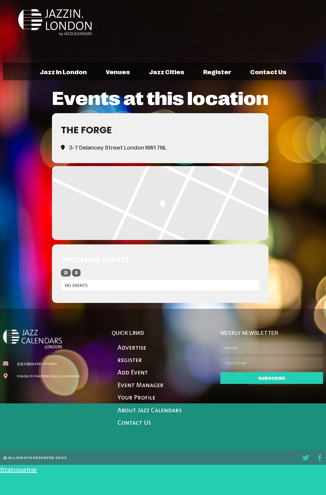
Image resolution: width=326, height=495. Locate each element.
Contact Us (134, 423)
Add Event (133, 372)
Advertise (132, 348)
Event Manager (141, 385)
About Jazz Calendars (150, 410)
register (217, 71)
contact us (268, 71)
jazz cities (166, 71)
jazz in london (63, 71)
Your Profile (136, 398)
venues (118, 71)
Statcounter (18, 469)
